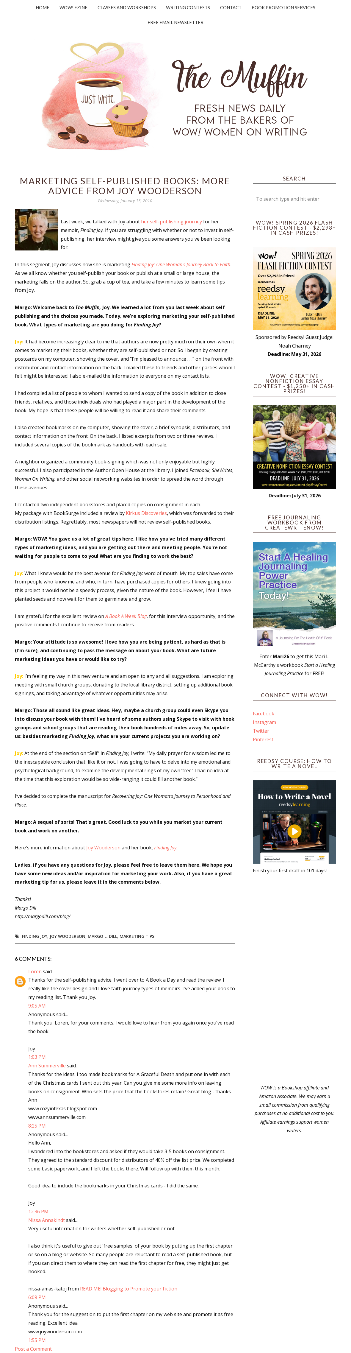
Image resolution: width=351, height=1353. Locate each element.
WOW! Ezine (73, 7)
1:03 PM (37, 1057)
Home (42, 7)
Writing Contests (188, 7)
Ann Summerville (47, 1065)
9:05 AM (37, 1005)
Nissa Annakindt (46, 1220)
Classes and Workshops (127, 7)
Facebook (263, 713)
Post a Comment (33, 1349)
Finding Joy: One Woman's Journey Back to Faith (180, 264)
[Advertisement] (294, 979)
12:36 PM (38, 1211)
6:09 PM (37, 1297)
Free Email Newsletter (175, 22)
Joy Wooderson (103, 847)
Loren (35, 971)
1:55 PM (37, 1340)
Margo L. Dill (102, 936)
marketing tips (137, 936)
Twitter (261, 731)
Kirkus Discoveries (146, 513)
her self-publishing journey (171, 221)
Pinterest (263, 739)
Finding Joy (34, 936)
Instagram (264, 722)
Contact (231, 7)
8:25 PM (37, 1125)
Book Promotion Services (283, 7)
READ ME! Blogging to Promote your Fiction (128, 1288)
